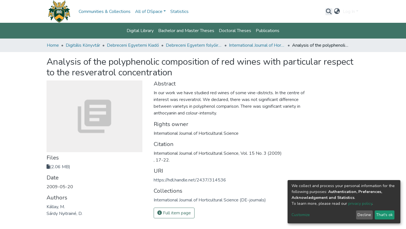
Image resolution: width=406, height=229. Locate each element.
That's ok (384, 214)
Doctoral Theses (235, 31)
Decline (364, 214)
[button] (337, 11)
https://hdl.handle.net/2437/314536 (190, 180)
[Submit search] (328, 11)
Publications (267, 31)
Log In (349, 11)
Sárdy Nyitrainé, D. (64, 213)
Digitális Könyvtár (83, 45)
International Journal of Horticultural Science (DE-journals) (257, 45)
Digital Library (140, 31)
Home (53, 45)
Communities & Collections (105, 11)
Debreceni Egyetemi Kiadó (133, 45)
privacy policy (360, 203)
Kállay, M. (56, 207)
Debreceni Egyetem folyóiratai (194, 45)
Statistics (179, 11)
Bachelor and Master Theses (186, 31)
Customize (301, 214)
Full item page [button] (174, 213)
